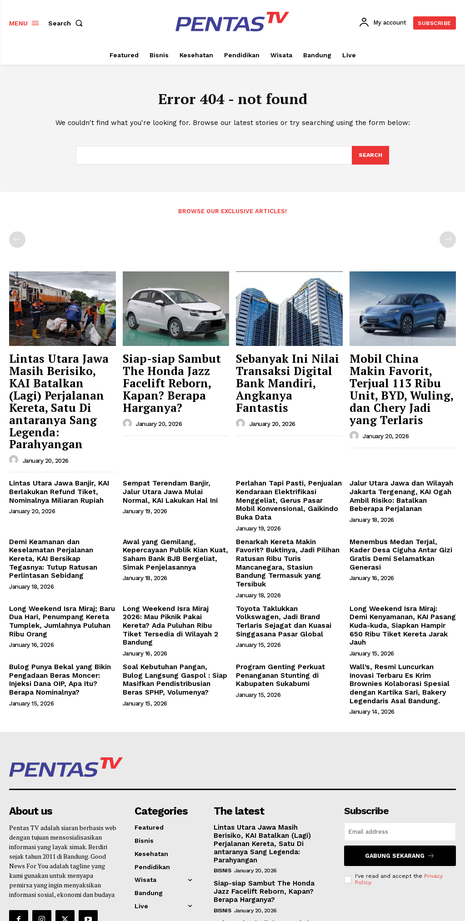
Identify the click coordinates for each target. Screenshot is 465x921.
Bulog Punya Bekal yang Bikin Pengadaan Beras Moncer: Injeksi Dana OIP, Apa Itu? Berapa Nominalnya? (62, 611)
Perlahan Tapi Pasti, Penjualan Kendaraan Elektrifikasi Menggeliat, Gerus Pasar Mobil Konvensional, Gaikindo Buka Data (285, 460)
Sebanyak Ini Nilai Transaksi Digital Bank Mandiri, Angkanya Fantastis (286, 374)
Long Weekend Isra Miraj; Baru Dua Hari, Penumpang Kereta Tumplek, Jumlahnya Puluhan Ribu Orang (58, 564)
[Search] (370, 157)
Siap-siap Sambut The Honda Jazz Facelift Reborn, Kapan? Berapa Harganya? (174, 374)
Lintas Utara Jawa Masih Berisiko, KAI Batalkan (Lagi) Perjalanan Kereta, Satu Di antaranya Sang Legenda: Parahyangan (61, 383)
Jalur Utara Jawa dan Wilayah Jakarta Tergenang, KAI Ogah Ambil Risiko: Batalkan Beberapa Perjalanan (401, 456)
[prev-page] (17, 242)
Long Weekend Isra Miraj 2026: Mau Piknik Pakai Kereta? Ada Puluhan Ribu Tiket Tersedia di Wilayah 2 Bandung (172, 564)
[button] (67, 23)
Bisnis (222, 789)
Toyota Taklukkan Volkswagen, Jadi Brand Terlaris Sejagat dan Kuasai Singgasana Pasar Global (287, 560)
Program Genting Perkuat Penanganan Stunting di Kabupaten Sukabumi (277, 607)
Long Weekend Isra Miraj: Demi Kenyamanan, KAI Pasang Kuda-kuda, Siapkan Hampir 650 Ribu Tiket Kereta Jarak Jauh (400, 564)
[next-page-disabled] (448, 242)
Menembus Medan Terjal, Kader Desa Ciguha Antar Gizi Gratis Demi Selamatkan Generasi (400, 506)
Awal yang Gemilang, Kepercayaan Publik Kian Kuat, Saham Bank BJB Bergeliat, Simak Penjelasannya (171, 510)
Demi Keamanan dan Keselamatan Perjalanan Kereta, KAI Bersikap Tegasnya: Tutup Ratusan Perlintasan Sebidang (60, 510)
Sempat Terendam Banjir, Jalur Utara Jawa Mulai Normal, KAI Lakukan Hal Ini (173, 452)
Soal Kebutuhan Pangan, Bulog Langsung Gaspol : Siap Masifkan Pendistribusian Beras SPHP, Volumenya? (176, 611)
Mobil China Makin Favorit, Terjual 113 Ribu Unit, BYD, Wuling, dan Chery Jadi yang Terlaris (401, 379)
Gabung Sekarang (400, 783)
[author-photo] (15, 422)
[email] (400, 760)
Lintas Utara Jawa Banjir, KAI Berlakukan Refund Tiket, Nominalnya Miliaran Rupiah (54, 452)
